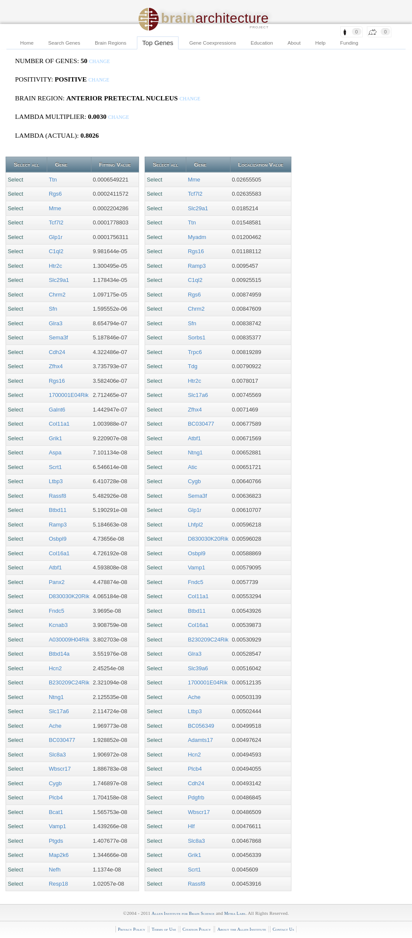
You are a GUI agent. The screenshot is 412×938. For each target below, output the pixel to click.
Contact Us (283, 929)
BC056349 (201, 726)
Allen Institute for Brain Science (183, 913)
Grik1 (55, 438)
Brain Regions (110, 42)
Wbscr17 (60, 769)
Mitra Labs (234, 913)
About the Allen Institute (241, 929)
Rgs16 (57, 381)
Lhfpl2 (195, 524)
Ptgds (56, 841)
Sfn (53, 309)
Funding (349, 42)
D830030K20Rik (69, 596)
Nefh (55, 869)
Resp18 (58, 884)
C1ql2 (56, 251)
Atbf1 (55, 567)
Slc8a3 (57, 754)
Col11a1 (59, 424)
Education (262, 42)
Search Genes (64, 42)
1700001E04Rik (69, 395)
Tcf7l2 (56, 222)
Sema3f (58, 337)
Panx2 (57, 582)
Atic (192, 467)
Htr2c (55, 266)
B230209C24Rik (69, 682)
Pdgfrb (196, 797)
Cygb (55, 783)
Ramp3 (58, 524)
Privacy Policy (131, 929)
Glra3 (56, 323)
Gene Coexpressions (212, 42)
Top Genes (157, 42)
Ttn (53, 179)
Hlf (191, 826)
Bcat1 (56, 812)
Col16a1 (59, 553)
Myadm (197, 237)
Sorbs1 (197, 337)
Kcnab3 (58, 625)
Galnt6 (57, 409)
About (294, 42)
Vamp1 (57, 826)
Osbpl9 (58, 539)
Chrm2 (57, 294)
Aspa (55, 452)
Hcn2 (55, 668)
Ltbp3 (56, 481)
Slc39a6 (198, 668)
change (99, 61)
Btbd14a (59, 654)
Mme (55, 208)
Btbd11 (58, 510)
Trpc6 (195, 352)
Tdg (192, 366)
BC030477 (62, 740)
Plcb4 (56, 797)
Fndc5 (56, 611)
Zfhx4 (56, 366)
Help (320, 42)
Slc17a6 (59, 711)
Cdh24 (57, 352)
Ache (55, 726)
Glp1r (56, 237)
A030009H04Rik (69, 639)
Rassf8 (57, 496)
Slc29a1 (59, 280)
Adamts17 (200, 740)
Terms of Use (163, 929)
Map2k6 (59, 855)
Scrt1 (55, 467)
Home (26, 42)
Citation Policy (196, 929)
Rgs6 (55, 194)
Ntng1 (56, 697)
